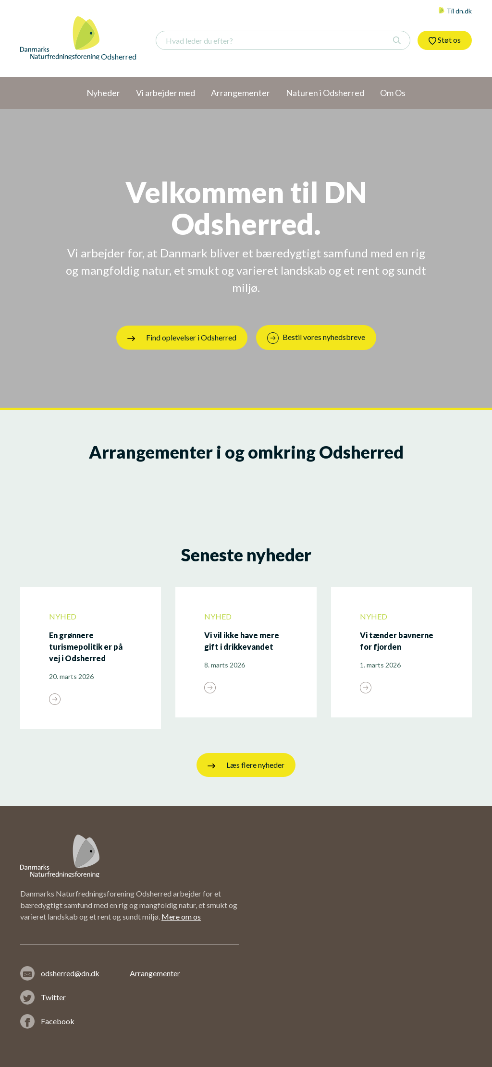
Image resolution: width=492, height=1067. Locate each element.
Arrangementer (155, 973)
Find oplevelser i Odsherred (181, 337)
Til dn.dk (455, 11)
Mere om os (181, 916)
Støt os (445, 40)
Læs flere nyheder (246, 765)
